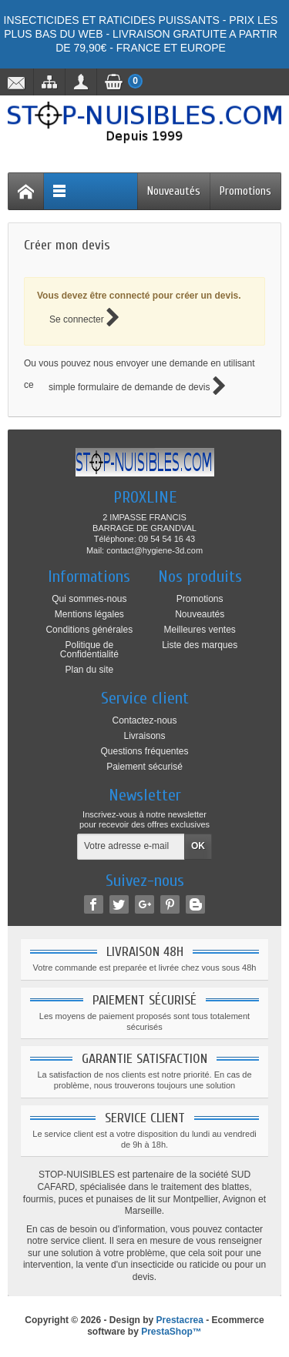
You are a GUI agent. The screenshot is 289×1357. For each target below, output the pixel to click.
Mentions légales (89, 614)
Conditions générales (89, 629)
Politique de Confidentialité (89, 650)
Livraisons (144, 735)
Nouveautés (173, 191)
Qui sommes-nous (89, 598)
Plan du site (89, 669)
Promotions (245, 191)
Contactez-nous (144, 720)
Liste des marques (199, 645)
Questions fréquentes (144, 751)
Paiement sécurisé (144, 766)
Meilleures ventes (199, 629)
